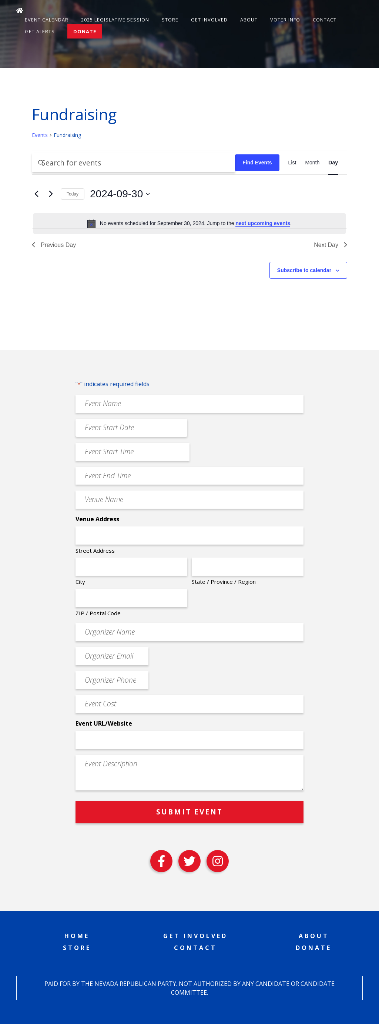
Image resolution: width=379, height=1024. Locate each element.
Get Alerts (40, 31)
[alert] (189, 223)
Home (77, 936)
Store (170, 19)
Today (72, 194)
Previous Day (54, 245)
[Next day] (50, 194)
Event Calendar (46, 19)
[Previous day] (36, 194)
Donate (84, 31)
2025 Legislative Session (115, 19)
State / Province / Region (224, 581)
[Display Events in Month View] (312, 162)
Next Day (330, 245)
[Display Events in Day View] (333, 162)
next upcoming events (262, 223)
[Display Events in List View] (292, 162)
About (249, 19)
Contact (324, 19)
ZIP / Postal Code (98, 613)
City (80, 581)
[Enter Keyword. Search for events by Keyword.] (133, 162)
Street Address (95, 550)
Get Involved (209, 19)
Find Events (257, 162)
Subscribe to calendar (304, 270)
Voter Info (285, 19)
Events (40, 134)
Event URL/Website (104, 723)
